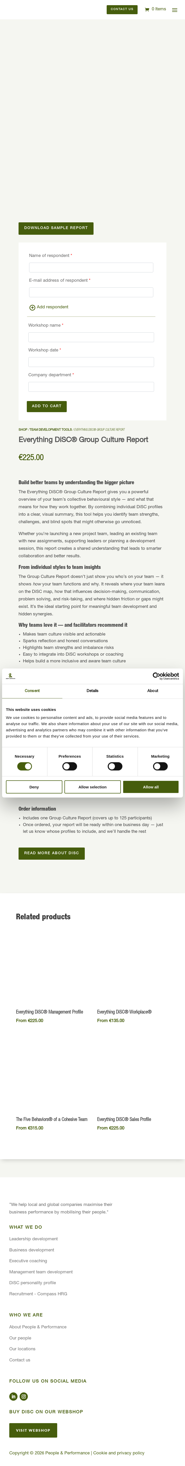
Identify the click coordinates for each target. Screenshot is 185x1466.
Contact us (122, 9)
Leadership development (33, 1239)
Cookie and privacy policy (119, 1453)
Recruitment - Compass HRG (38, 1294)
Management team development (41, 1272)
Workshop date (44, 350)
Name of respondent (50, 256)
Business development (31, 1250)
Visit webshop (33, 1430)
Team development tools (51, 430)
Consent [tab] (32, 691)
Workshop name (45, 326)
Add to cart (47, 406)
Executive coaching (28, 1261)
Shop (23, 430)
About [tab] (152, 691)
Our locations (22, 1349)
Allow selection (92, 787)
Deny (34, 787)
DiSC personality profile (32, 1283)
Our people (20, 1338)
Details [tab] (93, 691)
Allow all (151, 787)
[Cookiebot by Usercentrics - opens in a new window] (156, 676)
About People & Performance (37, 1327)
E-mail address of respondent (59, 281)
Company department (51, 375)
